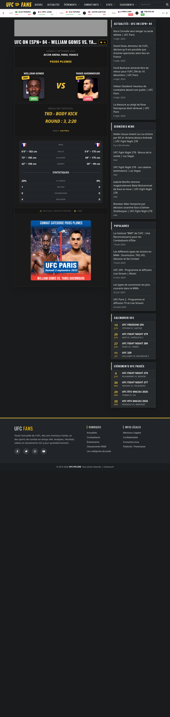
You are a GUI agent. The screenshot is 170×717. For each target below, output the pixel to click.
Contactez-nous (131, 442)
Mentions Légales (132, 432)
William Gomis (34, 73)
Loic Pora (64, 130)
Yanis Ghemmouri (88, 73)
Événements (72, 4)
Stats (110, 4)
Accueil (39, 4)
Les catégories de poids (99, 451)
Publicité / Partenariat (134, 446)
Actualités (53, 4)
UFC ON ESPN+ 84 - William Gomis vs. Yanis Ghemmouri (69, 42)
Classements (128, 4)
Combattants (93, 4)
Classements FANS (96, 446)
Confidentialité (130, 437)
